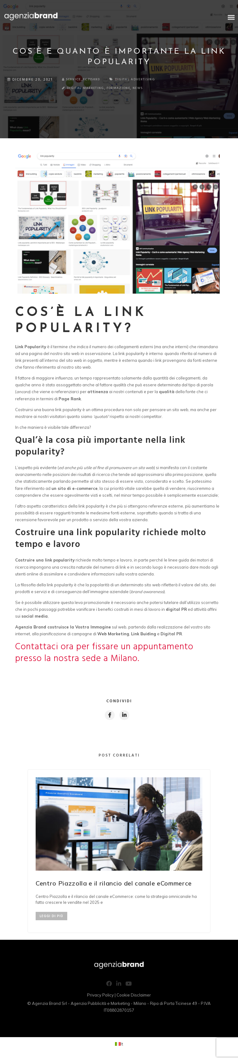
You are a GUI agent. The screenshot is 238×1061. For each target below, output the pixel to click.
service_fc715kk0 (83, 79)
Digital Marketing (34, 88)
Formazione (72, 88)
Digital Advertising (143, 79)
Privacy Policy (100, 996)
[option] (119, 852)
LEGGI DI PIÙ (51, 917)
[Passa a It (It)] (119, 1045)
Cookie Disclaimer (134, 996)
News (94, 88)
